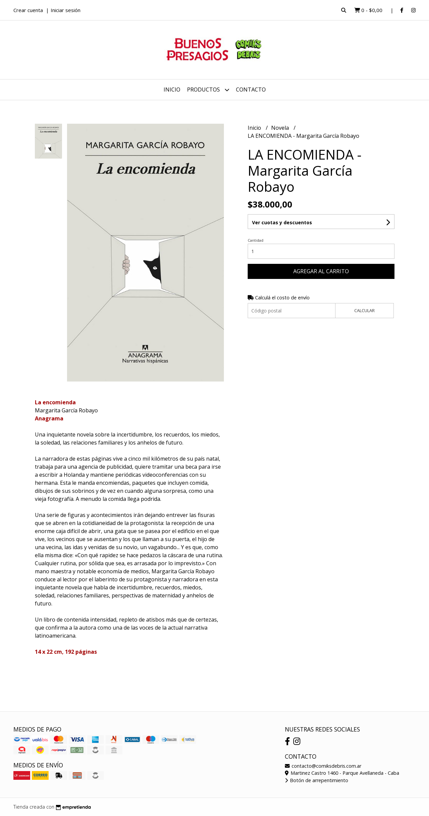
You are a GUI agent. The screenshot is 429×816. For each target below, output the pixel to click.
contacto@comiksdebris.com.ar (323, 766)
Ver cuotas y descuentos (282, 222)
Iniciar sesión (65, 10)
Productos (208, 89)
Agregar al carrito (321, 271)
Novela (280, 127)
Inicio (172, 89)
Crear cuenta (28, 10)
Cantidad (255, 240)
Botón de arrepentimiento (316, 780)
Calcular (364, 310)
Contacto (251, 89)
